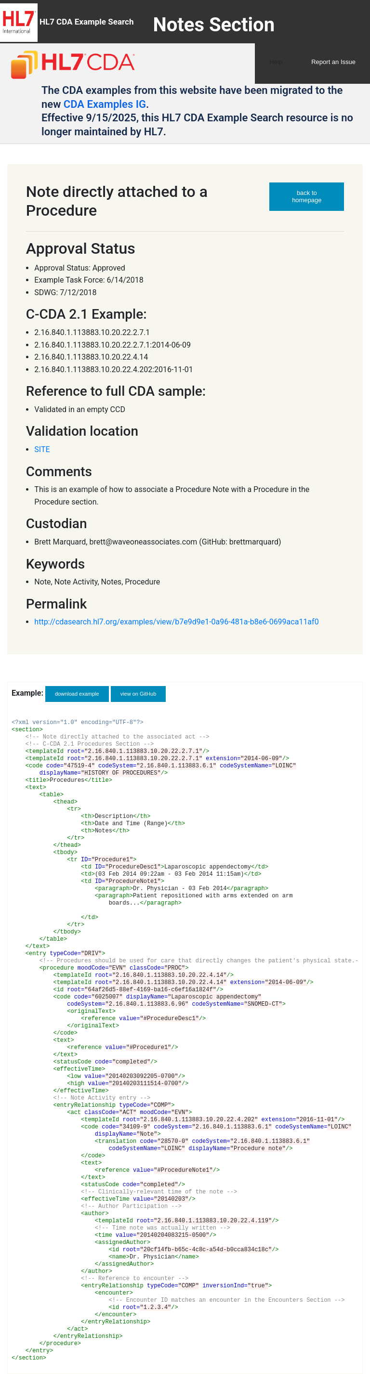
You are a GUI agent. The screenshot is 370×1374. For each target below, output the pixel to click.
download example (77, 694)
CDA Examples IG (105, 104)
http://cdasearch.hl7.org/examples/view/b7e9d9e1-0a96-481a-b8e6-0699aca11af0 (176, 621)
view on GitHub (138, 694)
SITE (42, 449)
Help (275, 61)
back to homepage (306, 196)
